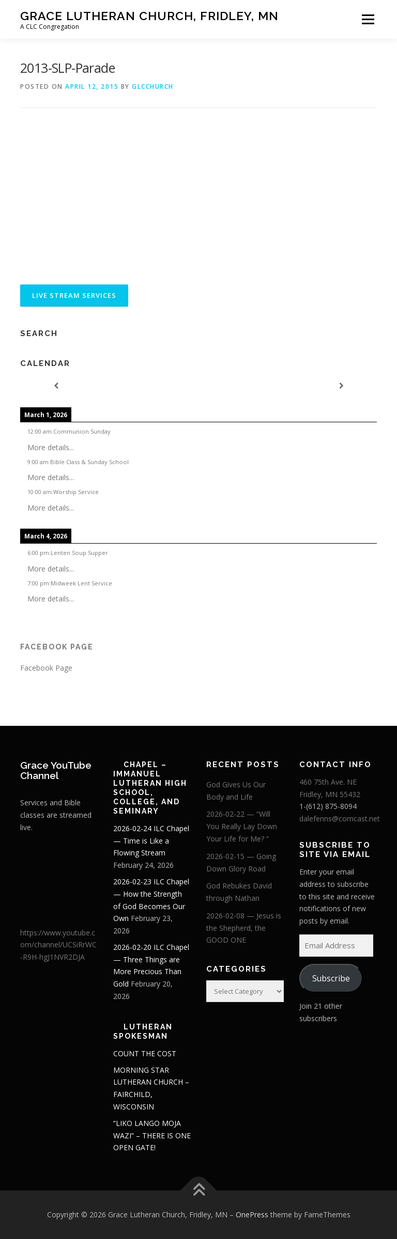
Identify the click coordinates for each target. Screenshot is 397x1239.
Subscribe (331, 978)
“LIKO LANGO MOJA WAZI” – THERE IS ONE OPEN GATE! (152, 1135)
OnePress (252, 1214)
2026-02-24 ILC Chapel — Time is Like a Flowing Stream (151, 840)
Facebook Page (57, 647)
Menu (368, 19)
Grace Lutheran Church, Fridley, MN (149, 16)
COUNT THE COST (144, 1053)
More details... (50, 447)
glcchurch (153, 86)
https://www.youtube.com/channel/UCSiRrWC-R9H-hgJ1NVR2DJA (58, 945)
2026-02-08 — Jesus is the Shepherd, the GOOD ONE (243, 928)
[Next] (341, 386)
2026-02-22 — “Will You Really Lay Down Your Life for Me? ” (241, 826)
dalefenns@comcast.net (339, 818)
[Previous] (55, 386)
